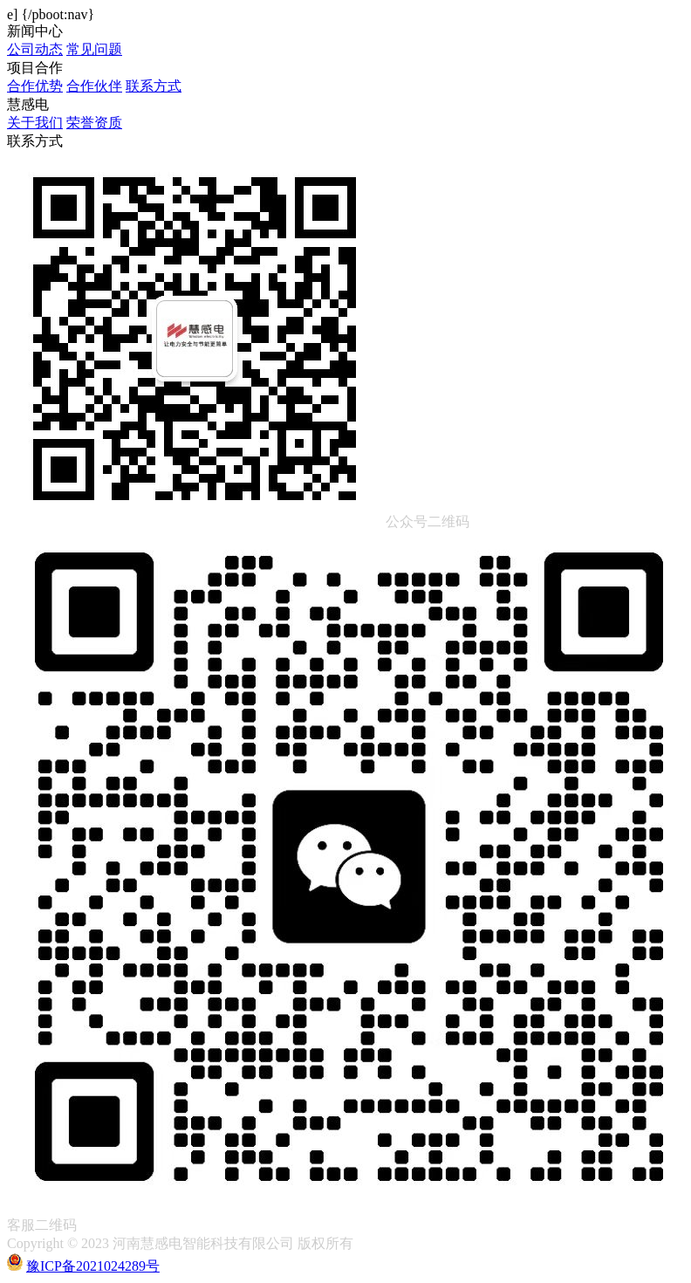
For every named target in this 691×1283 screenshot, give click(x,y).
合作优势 (35, 86)
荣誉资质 (94, 122)
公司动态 (35, 49)
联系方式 (153, 86)
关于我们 (35, 122)
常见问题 (94, 49)
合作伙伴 (94, 86)
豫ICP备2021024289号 (93, 1266)
